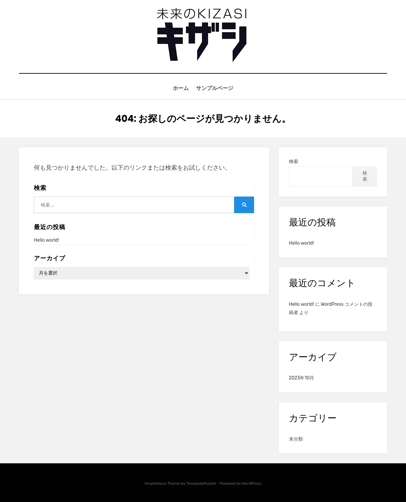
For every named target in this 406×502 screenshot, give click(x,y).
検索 (293, 161)
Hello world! (46, 240)
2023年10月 (301, 378)
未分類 (296, 439)
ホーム (179, 88)
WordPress (251, 483)
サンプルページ (216, 88)
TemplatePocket (201, 483)
